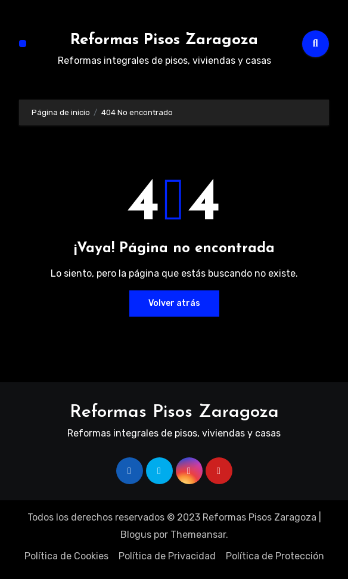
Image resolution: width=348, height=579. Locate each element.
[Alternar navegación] (22, 43)
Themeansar (198, 534)
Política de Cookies (66, 556)
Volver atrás (174, 303)
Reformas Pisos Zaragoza (164, 40)
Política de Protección (275, 556)
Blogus (135, 534)
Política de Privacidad (167, 556)
